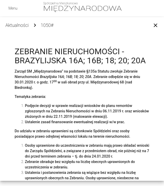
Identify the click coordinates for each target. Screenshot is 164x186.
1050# (47, 25)
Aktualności (17, 25)
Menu (13, 8)
